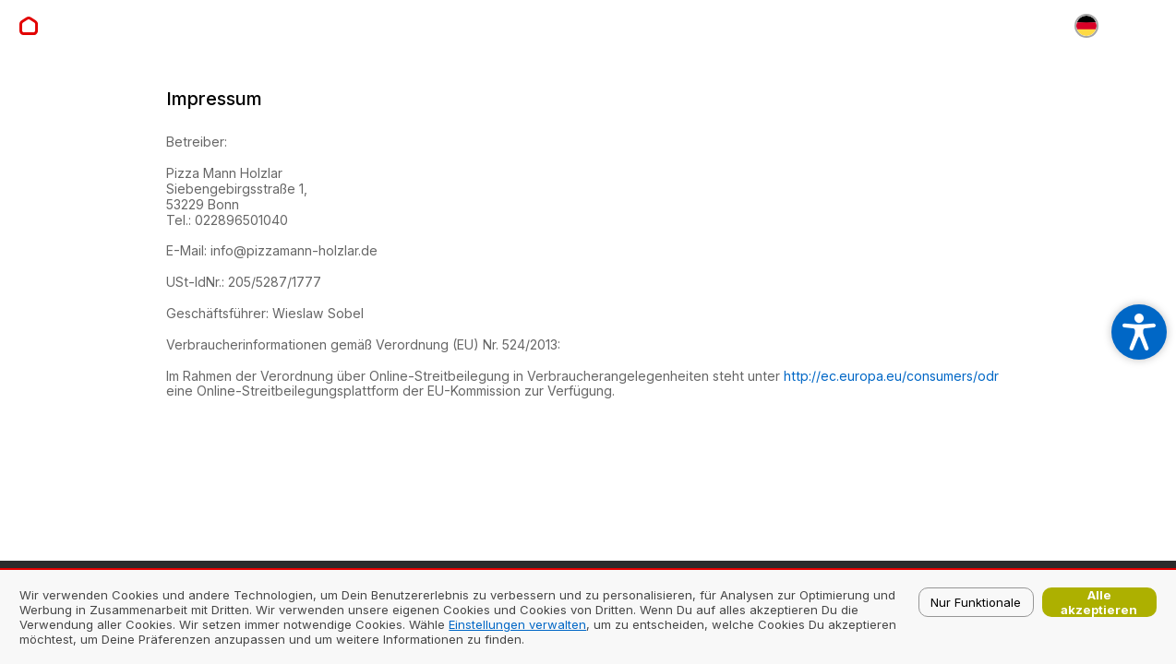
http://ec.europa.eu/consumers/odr (891, 376)
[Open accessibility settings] (1139, 332)
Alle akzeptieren (1099, 602)
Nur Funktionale (975, 602)
